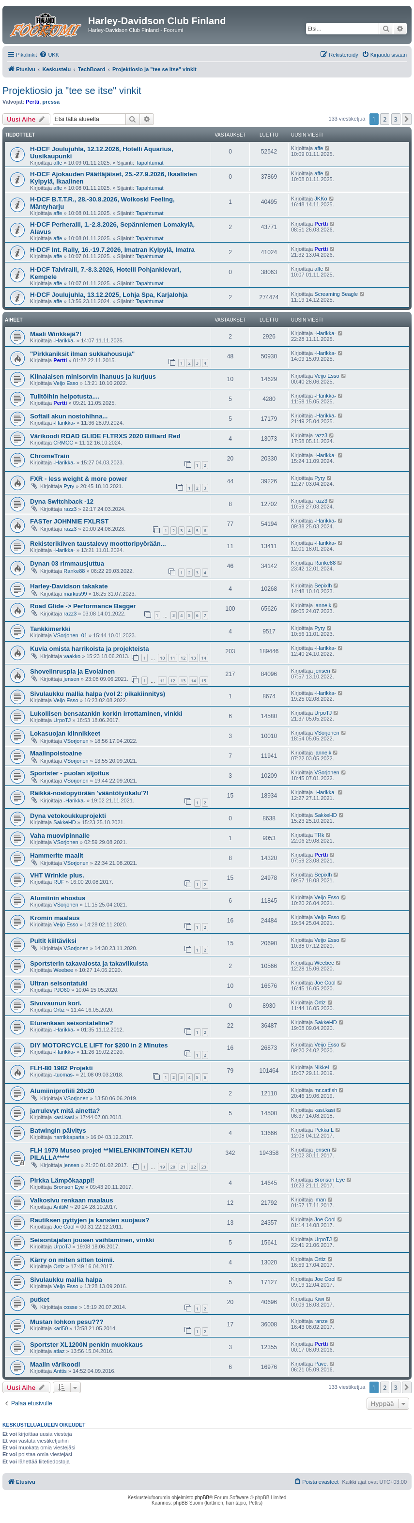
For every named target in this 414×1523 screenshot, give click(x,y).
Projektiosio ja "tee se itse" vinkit (71, 90)
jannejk (322, 605)
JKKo (320, 198)
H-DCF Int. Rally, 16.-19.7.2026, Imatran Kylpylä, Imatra (112, 249)
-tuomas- (63, 1074)
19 (162, 1167)
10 (162, 658)
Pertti (32, 102)
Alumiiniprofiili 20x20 (62, 1090)
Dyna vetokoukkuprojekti (68, 815)
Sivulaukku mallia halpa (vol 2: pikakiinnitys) (97, 693)
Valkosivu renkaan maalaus (71, 1200)
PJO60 (61, 990)
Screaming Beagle (336, 294)
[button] (407, 119)
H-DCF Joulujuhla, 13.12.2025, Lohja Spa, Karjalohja (108, 294)
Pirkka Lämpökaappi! (62, 1180)
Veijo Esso (65, 383)
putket (39, 1299)
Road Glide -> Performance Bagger (83, 606)
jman (320, 1199)
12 (183, 658)
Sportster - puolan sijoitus (69, 773)
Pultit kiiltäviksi (53, 940)
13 (193, 658)
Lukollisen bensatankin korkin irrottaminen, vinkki (106, 713)
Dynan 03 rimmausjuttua (67, 563)
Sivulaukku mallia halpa (66, 1279)
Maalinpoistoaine (56, 753)
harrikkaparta (68, 1137)
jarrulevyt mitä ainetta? (65, 1110)
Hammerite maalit (56, 855)
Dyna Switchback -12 (61, 501)
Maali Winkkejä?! (55, 334)
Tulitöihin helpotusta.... (64, 396)
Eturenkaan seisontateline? (71, 1023)
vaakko (71, 656)
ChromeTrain (49, 456)
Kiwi (319, 1299)
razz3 (320, 435)
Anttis (60, 1371)
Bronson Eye (68, 1187)
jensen (71, 679)
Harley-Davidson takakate (69, 586)
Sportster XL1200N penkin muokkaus (86, 1344)
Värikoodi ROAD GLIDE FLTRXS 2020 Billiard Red (105, 436)
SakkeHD (64, 822)
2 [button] (384, 119)
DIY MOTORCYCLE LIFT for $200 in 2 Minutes (99, 1045)
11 (172, 658)
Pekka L (324, 1130)
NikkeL (322, 1067)
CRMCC (63, 443)
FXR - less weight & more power (78, 478)
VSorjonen (75, 741)
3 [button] (396, 119)
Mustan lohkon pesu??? (67, 1321)
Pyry (68, 486)
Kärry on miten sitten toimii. (72, 1259)
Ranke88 (74, 571)
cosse (70, 1307)
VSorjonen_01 (70, 635)
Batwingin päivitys (58, 1130)
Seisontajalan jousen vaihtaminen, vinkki (92, 1240)
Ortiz (58, 1010)
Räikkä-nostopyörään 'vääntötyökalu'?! (89, 793)
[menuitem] (49, 55)
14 (203, 658)
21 (183, 1167)
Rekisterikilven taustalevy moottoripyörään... (98, 543)
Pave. (321, 1364)
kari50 (60, 1328)
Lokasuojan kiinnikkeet (65, 733)
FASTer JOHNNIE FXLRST (69, 521)
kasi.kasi (63, 1117)
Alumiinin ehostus (57, 898)
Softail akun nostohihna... (68, 416)
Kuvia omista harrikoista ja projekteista (89, 648)
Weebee (63, 970)
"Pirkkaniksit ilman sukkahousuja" (82, 353)
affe (57, 163)
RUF (58, 882)
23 (203, 1167)
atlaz (58, 1351)
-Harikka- (64, 340)
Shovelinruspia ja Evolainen (72, 671)
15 (203, 680)
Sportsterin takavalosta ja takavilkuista (89, 963)
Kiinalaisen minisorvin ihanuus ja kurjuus (93, 376)
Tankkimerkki (50, 628)
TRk (319, 835)
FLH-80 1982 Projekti (61, 1068)
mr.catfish (325, 1090)
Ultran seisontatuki (59, 983)
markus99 (75, 594)
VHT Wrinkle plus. (57, 875)
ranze (321, 1321)
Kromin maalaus (55, 918)
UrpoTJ (62, 720)
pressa (51, 102)
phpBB (202, 1497)
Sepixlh (323, 585)
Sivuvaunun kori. (55, 1003)
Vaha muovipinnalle (60, 835)
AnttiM (60, 1207)
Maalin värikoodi (55, 1364)
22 (193, 1167)
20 (172, 1167)
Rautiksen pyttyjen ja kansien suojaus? (89, 1220)
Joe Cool (324, 982)
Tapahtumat (149, 163)
